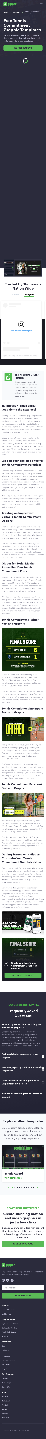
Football (5, 1405)
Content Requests (8, 1310)
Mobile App (6, 1314)
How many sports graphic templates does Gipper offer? (23, 1069)
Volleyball (5, 1418)
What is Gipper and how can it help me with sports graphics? (23, 1035)
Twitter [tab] (15, 294)
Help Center (6, 1369)
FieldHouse (6, 1365)
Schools (5, 1336)
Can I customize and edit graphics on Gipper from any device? (23, 1082)
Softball (5, 1413)
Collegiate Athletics (9, 1328)
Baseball (5, 1397)
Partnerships (6, 1383)
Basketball (6, 1401)
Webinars (5, 1350)
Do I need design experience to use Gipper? (23, 1056)
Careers (5, 1379)
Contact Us (6, 1387)
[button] (41, 4)
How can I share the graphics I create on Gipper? (23, 1095)
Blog (3, 1346)
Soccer (4, 1409)
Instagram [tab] (29, 294)
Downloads (6, 1356)
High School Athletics (10, 1324)
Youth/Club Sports (9, 1332)
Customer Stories (8, 1360)
